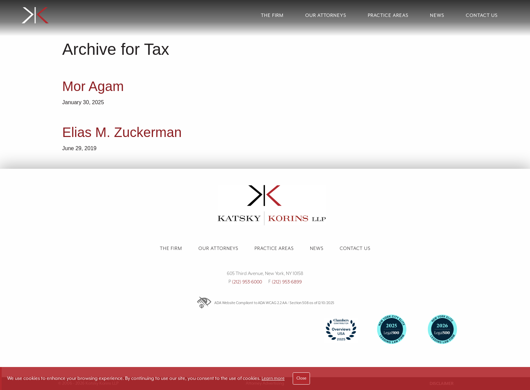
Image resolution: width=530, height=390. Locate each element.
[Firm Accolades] (265, 335)
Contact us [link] (355, 248)
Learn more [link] (273, 378)
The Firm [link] (272, 15)
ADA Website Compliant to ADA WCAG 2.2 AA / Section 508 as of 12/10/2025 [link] (265, 303)
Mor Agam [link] (93, 86)
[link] (82, 15)
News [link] (437, 15)
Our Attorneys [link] (325, 15)
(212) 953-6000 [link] (247, 281)
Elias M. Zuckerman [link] (122, 132)
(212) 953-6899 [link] (287, 281)
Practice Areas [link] (388, 15)
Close (301, 378)
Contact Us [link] (482, 15)
